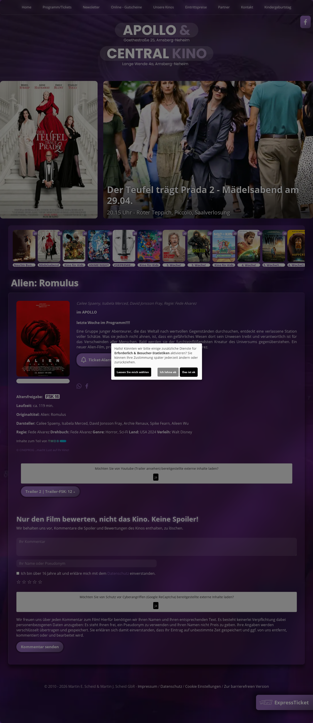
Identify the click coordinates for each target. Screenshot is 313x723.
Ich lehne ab (168, 372)
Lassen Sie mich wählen (133, 372)
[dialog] (156, 361)
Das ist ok (188, 372)
